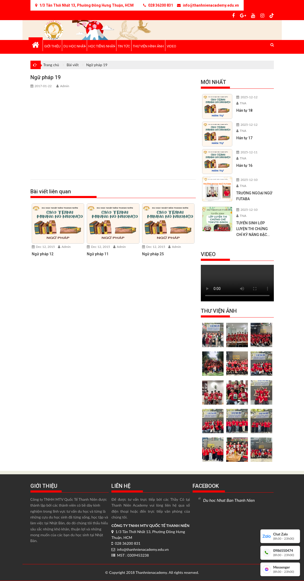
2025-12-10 (247, 180)
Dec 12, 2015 (43, 247)
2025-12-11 (247, 152)
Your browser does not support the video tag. (237, 283)
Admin (62, 86)
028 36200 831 (125, 543)
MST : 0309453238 (130, 555)
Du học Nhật (74, 46)
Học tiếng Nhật (101, 46)
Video (171, 46)
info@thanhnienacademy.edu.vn (140, 549)
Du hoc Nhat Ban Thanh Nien (229, 500)
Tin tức (124, 46)
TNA (241, 103)
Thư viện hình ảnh (148, 46)
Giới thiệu (52, 46)
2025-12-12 (247, 97)
